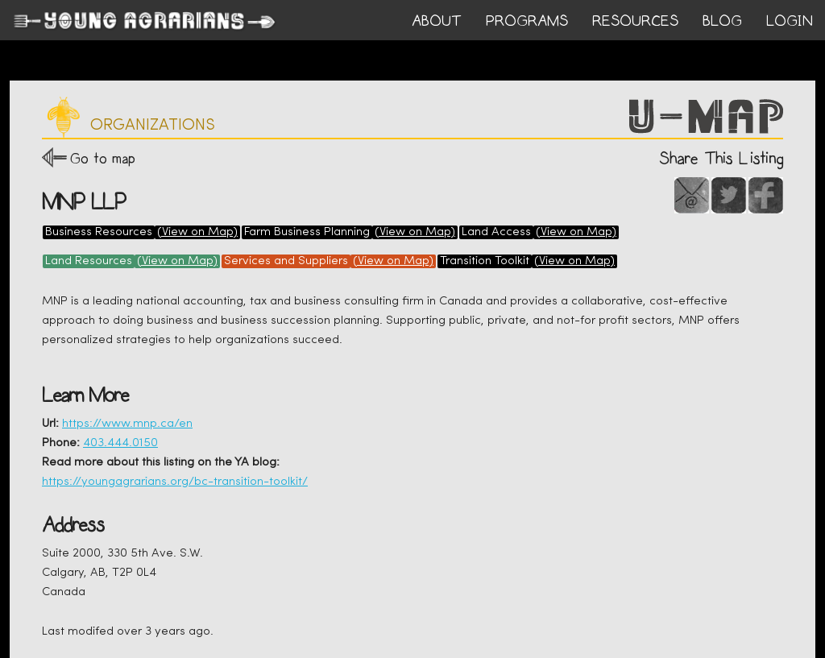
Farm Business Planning (307, 232)
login (789, 20)
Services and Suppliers (286, 261)
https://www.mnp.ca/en (127, 424)
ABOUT (437, 20)
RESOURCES (635, 20)
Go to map (102, 158)
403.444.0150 (120, 443)
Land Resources (88, 261)
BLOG (722, 20)
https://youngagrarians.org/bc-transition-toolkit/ (175, 482)
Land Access (496, 232)
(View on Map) (197, 232)
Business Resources (98, 232)
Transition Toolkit (484, 261)
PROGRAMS (527, 20)
